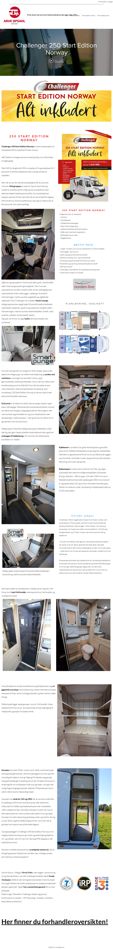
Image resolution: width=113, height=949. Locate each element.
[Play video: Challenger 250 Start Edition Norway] (56, 61)
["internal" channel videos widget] (56, 52)
